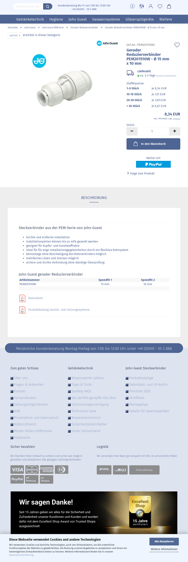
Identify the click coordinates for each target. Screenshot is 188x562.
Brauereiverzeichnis (86, 418)
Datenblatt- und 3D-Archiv (148, 385)
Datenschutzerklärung (21, 555)
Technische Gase (84, 411)
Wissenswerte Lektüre (88, 378)
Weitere (165, 19)
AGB (17, 411)
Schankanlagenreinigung (90, 404)
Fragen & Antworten (29, 385)
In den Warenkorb (149, 144)
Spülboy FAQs (81, 391)
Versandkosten (25, 398)
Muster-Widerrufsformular (33, 431)
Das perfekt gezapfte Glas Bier (94, 398)
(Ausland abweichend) (166, 76)
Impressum (22, 438)
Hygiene (56, 19)
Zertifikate (136, 398)
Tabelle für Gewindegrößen (149, 411)
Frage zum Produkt (142, 173)
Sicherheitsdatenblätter (89, 424)
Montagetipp (138, 404)
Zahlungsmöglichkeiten (31, 404)
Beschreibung (94, 197)
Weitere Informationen (164, 549)
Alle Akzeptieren (164, 541)
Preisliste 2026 (139, 391)
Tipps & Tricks (82, 385)
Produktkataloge (141, 378)
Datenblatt (35, 298)
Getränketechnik (30, 19)
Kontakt (20, 391)
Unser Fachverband (86, 431)
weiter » (15, 35)
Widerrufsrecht (25, 424)
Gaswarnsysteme (106, 19)
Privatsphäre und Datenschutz (36, 418)
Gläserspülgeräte (140, 19)
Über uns (21, 378)
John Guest (77, 19)
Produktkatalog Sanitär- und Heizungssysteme (59, 309)
